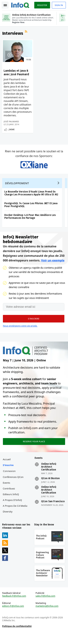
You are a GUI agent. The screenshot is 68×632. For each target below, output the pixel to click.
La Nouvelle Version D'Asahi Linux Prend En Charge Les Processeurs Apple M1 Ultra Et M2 (31, 193)
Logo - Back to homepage (20, 4)
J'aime (12, 129)
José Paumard (11, 121)
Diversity (8, 511)
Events (6, 482)
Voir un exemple (53, 260)
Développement (17, 183)
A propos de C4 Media (15, 505)
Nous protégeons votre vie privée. (20, 325)
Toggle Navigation (5, 5)
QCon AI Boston (50, 478)
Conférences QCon (13, 477)
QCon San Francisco (53, 501)
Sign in (59, 5)
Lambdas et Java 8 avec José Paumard (16, 72)
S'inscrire (8, 465)
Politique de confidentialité (17, 626)
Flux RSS (26, 32)
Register (42, 5)
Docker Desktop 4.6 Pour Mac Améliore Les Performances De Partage (30, 216)
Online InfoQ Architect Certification (48, 467)
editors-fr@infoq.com (13, 606)
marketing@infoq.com (47, 606)
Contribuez (9, 488)
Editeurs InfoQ (11, 494)
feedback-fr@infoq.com (14, 596)
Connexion (9, 471)
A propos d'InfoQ (12, 500)
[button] (33, 318)
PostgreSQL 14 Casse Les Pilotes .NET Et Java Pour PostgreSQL (30, 205)
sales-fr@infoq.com (45, 596)
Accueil (7, 459)
